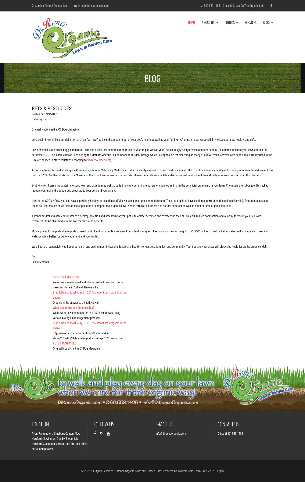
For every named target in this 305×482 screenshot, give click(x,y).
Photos (231, 22)
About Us (210, 22)
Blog (268, 22)
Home (191, 22)
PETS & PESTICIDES (64, 343)
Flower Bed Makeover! (66, 277)
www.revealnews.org (99, 160)
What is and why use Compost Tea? (73, 307)
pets (46, 119)
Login (220, 471)
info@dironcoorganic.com (93, 5)
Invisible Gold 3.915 (189, 471)
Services (250, 22)
